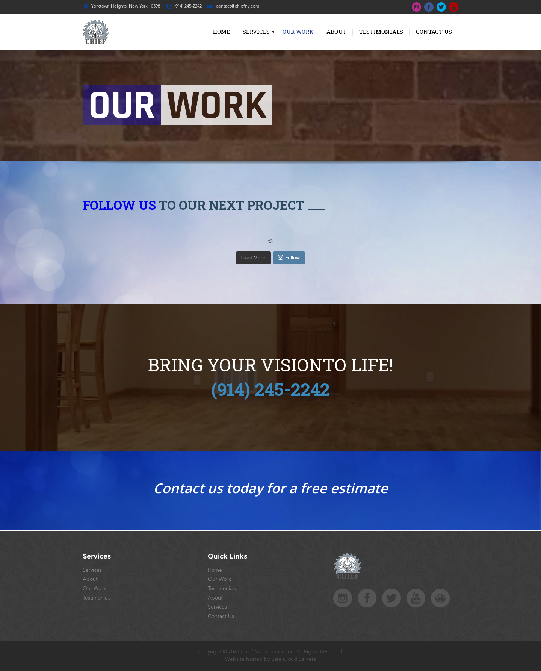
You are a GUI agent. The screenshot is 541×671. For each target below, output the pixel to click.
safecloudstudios (440, 598)
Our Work (298, 31)
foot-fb (367, 598)
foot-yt (416, 598)
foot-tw (391, 598)
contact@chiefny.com (237, 6)
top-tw (441, 7)
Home (221, 31)
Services (256, 31)
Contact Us (434, 31)
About (336, 31)
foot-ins (342, 598)
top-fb (429, 7)
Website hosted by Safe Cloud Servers (270, 659)
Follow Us (119, 205)
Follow (289, 257)
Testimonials (381, 31)
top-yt (453, 7)
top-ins (416, 7)
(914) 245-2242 (188, 6)
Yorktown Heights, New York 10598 (125, 6)
